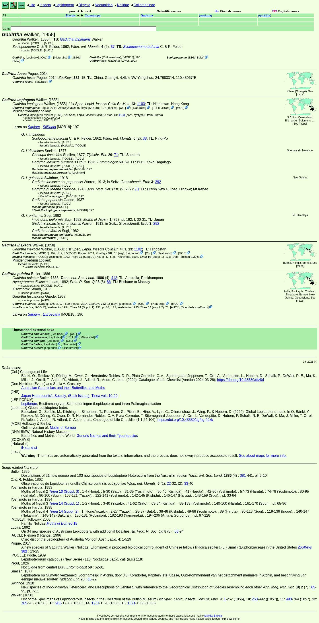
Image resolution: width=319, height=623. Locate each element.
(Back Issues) (78, 396)
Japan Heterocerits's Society (43, 396)
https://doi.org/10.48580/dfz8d (240, 380)
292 (158, 182)
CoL (43, 57)
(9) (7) (110, 189)
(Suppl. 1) (152, 256)
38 (145, 138)
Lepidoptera (64, 5)
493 (289, 599)
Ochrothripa (92, 15)
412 (114, 278)
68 (177, 531)
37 (113, 47)
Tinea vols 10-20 (104, 396)
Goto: (79, 28)
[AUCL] (48, 43)
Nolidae (123, 5)
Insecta (45, 5)
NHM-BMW (196, 57)
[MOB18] (128, 57)
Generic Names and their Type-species (107, 435)
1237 (95, 603)
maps (300, 94)
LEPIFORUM (161, 107)
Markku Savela (213, 615)
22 (169, 483)
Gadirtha (147, 15)
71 (116, 155)
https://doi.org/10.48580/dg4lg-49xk (185, 420)
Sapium (34, 127)
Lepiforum (29, 404)
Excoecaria (51, 314)
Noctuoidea (104, 5)
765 (24, 603)
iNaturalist (60, 57)
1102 (138, 249)
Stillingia (49, 127)
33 (186, 483)
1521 (131, 603)
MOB (180, 107)
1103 (141, 104)
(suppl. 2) (152, 307)
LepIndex (32, 57)
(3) (87, 282)
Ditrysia (84, 5)
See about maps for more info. (263, 455)
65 (89, 579)
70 (137, 189)
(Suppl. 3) (83, 256)
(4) (84, 278)
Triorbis (71, 15)
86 (109, 282)
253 (255, 599)
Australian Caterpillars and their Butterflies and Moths (63, 388)
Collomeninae (144, 5)
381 (243, 475)
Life (32, 5)
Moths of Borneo (63, 428)
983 (58, 603)
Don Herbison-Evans (186, 256)
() (205, 15)
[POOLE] (36, 43)
